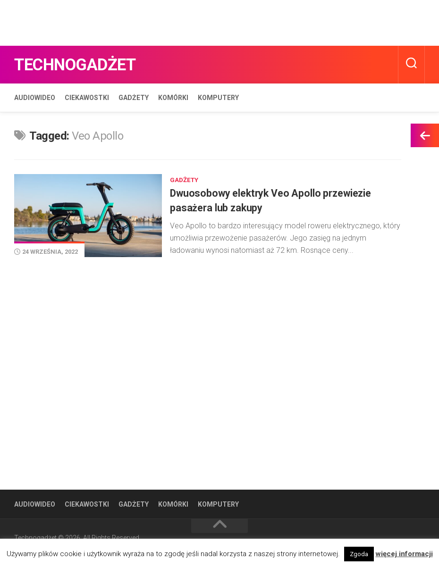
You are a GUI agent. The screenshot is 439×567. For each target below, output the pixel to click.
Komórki (173, 97)
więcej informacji (404, 554)
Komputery (218, 97)
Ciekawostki (87, 97)
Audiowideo (34, 97)
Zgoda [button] (359, 554)
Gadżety (133, 97)
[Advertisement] (172, 21)
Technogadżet (86, 64)
